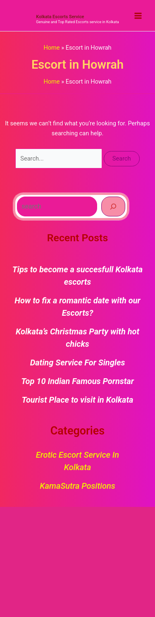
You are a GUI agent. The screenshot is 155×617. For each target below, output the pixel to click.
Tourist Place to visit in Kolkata (78, 400)
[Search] (113, 206)
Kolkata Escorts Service (60, 16)
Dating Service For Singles (77, 362)
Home (51, 47)
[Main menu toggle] (138, 15)
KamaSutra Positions (77, 486)
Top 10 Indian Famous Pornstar (77, 381)
